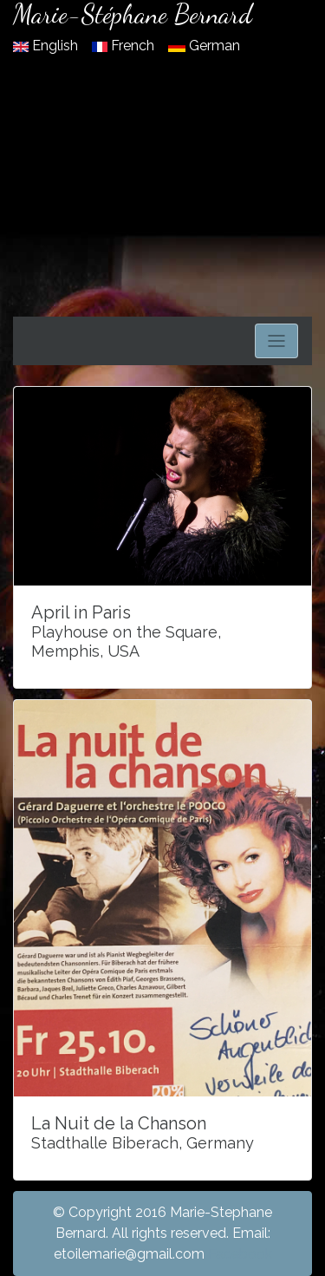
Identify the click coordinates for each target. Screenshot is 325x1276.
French (125, 45)
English (47, 45)
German (204, 45)
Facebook (240, 1254)
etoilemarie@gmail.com (129, 1254)
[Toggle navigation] (276, 341)
